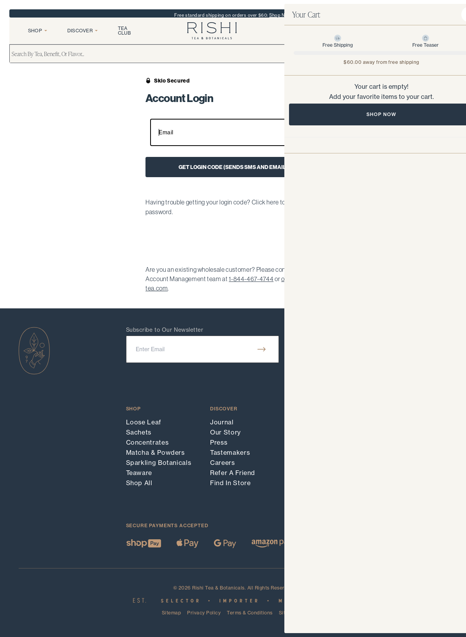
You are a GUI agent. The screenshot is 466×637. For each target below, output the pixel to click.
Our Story (225, 432)
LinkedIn (391, 452)
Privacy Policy (204, 613)
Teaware (139, 473)
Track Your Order (321, 422)
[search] (233, 60)
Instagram (394, 422)
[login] (410, 37)
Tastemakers (230, 452)
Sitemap (171, 613)
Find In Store (230, 483)
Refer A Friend (232, 473)
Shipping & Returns (324, 452)
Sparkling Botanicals (158, 462)
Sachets (138, 432)
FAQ (301, 432)
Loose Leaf (143, 422)
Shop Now (280, 15)
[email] (202, 349)
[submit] (262, 349)
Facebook (394, 432)
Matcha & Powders (155, 452)
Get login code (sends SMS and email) (233, 167)
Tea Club (124, 36)
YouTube (391, 442)
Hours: (387, 339)
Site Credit (291, 613)
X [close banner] (450, 15)
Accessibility (314, 473)
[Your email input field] (233, 132)
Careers (222, 462)
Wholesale (310, 462)
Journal (221, 422)
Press (218, 442)
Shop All (139, 483)
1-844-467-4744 (251, 278)
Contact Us (311, 442)
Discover (82, 36)
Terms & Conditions (250, 613)
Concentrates (147, 442)
